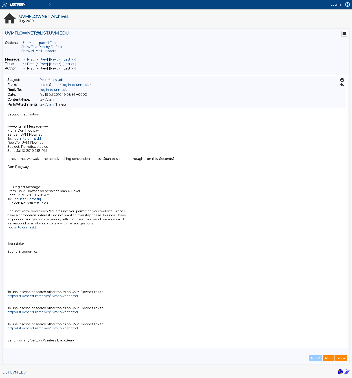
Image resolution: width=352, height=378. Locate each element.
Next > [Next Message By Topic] (55, 64)
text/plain (46, 104)
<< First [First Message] (28, 59)
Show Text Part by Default (41, 47)
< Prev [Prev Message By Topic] (42, 64)
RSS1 (329, 358)
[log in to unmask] (75, 85)
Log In (335, 4)
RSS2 (341, 358)
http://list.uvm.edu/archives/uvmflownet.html (42, 296)
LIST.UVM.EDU (14, 372)
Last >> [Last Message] (69, 59)
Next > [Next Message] (55, 59)
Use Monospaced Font (39, 43)
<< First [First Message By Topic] (28, 64)
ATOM (315, 358)
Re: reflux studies (52, 80)
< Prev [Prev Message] (42, 59)
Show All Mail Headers (38, 51)
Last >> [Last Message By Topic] (69, 64)
